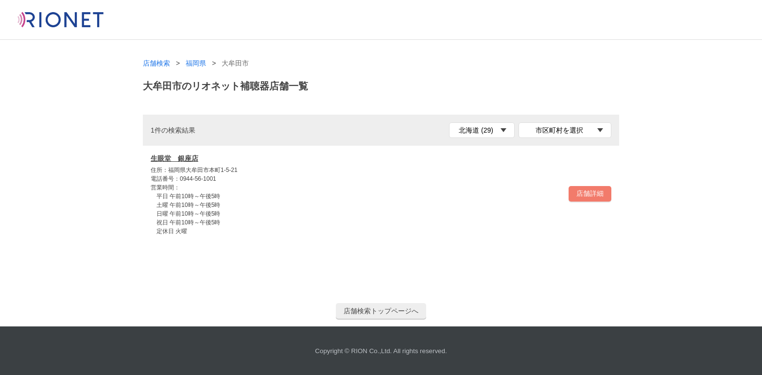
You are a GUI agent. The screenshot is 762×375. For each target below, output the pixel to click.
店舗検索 (156, 63)
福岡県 (196, 63)
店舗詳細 (590, 193)
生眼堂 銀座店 (174, 158)
